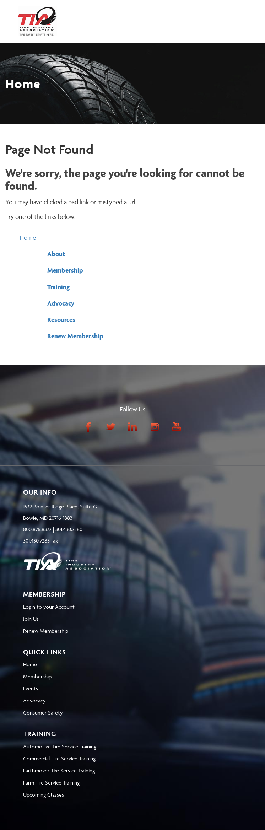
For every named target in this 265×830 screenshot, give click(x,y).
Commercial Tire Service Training (59, 758)
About (56, 254)
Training (58, 287)
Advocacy (60, 303)
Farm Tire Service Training (51, 782)
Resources (61, 320)
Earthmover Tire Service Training (59, 770)
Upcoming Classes (43, 794)
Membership (65, 270)
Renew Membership (75, 336)
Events (30, 688)
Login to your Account (49, 606)
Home (28, 237)
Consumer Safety (43, 712)
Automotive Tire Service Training (59, 746)
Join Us (31, 618)
